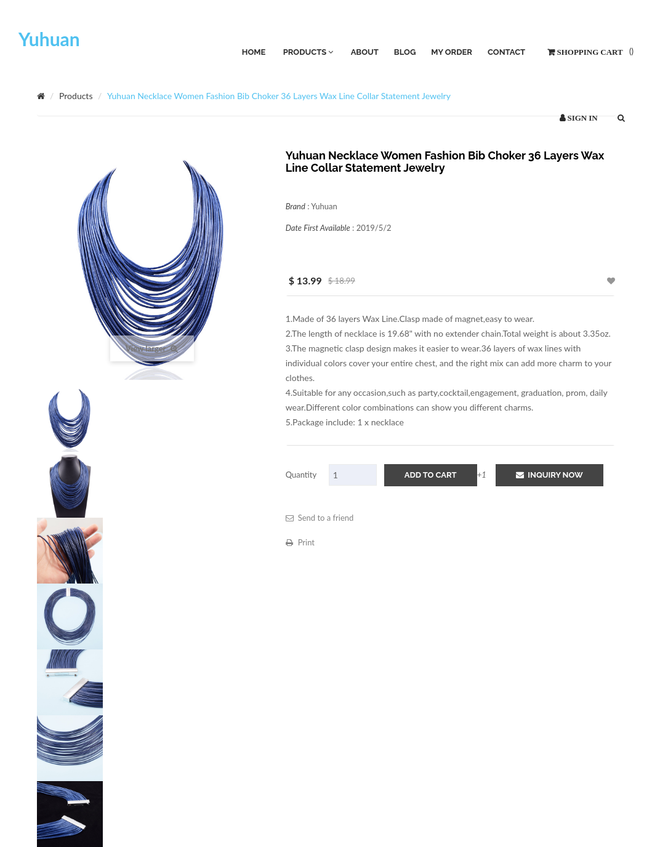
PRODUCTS (308, 52)
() (630, 51)
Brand (295, 206)
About (365, 52)
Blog (405, 52)
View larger (152, 348)
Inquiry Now (549, 475)
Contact (506, 52)
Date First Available (318, 228)
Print (300, 542)
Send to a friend (320, 518)
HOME (254, 52)
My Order (451, 52)
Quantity (301, 475)
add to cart (430, 475)
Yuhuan (49, 38)
